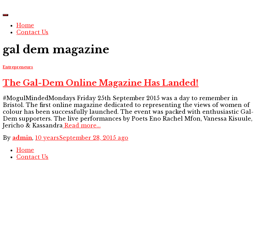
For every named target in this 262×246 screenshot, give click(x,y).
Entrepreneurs (18, 67)
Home (25, 25)
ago (81, 137)
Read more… (82, 125)
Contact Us (32, 32)
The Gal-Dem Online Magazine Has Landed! (101, 83)
